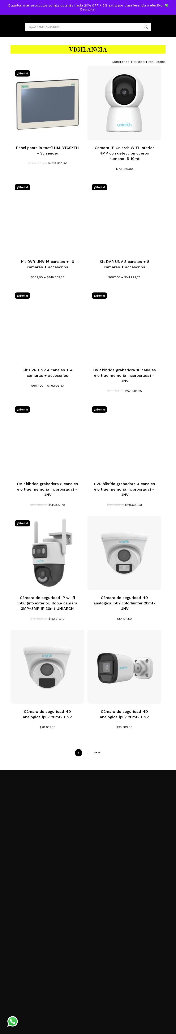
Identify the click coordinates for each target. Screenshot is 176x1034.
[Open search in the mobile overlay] (88, 27)
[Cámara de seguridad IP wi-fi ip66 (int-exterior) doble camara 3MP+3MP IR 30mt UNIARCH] (47, 553)
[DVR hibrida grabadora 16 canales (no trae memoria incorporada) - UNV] (124, 325)
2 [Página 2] (88, 752)
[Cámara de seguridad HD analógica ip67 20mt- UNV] (47, 667)
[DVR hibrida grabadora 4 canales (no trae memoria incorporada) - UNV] (124, 439)
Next (97, 752)
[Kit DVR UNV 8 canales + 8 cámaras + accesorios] (124, 217)
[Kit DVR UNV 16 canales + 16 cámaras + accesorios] (47, 217)
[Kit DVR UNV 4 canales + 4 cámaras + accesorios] (47, 325)
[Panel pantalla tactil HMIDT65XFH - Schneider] (47, 103)
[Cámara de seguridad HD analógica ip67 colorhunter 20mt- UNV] (124, 553)
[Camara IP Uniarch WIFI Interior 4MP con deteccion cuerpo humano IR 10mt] (124, 103)
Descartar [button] (88, 9)
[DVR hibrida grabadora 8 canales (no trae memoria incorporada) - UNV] (47, 439)
